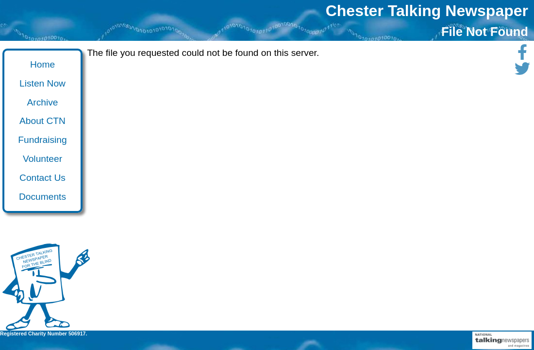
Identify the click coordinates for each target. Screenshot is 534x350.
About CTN (42, 121)
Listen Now (42, 83)
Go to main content (6, 57)
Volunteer (42, 159)
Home (42, 64)
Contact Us (42, 178)
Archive (42, 102)
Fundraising (42, 140)
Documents (42, 197)
